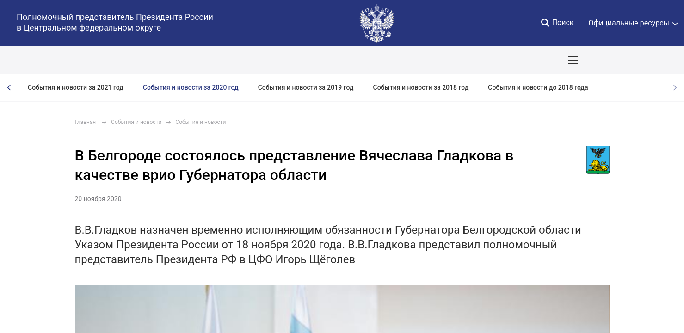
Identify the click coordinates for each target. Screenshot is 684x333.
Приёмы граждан (528, 60)
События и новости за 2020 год (191, 87)
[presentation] (9, 87)
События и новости (136, 122)
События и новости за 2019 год (306, 87)
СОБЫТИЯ (120, 60)
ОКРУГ (34, 60)
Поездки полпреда (458, 60)
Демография (247, 60)
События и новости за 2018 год (421, 87)
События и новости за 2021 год (75, 87)
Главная (85, 122)
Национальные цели (181, 60)
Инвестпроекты (390, 60)
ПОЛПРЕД (74, 60)
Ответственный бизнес (316, 60)
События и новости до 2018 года (538, 87)
